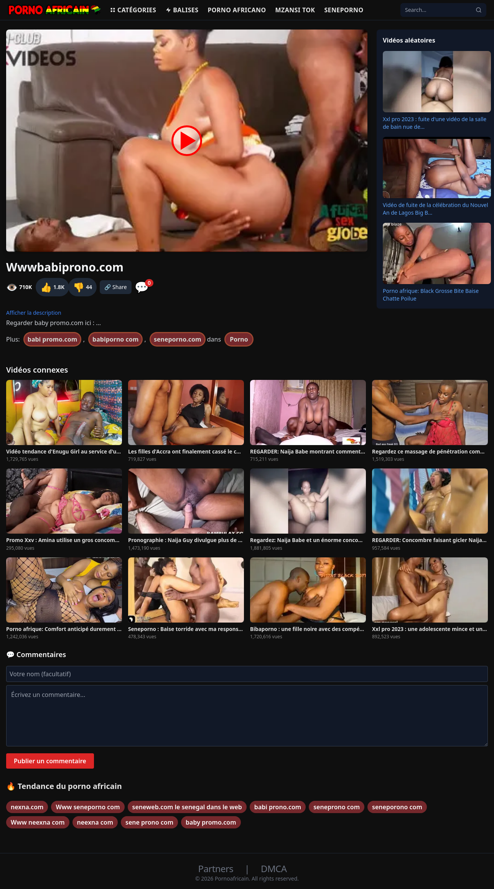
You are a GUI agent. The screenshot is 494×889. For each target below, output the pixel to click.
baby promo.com (211, 822)
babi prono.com (277, 807)
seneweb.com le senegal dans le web (187, 807)
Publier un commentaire (50, 761)
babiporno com (115, 339)
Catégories (133, 10)
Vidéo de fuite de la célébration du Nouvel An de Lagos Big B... (435, 208)
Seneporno (343, 10)
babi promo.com (52, 339)
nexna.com (27, 807)
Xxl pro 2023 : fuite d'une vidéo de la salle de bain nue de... (434, 122)
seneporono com (397, 807)
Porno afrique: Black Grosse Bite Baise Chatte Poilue (431, 294)
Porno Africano (236, 10)
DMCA (274, 868)
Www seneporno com (88, 807)
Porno (239, 339)
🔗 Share (115, 287)
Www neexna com (38, 822)
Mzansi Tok (295, 10)
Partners (216, 868)
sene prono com (149, 822)
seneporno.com (177, 339)
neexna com (95, 822)
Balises (181, 10)
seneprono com (336, 807)
